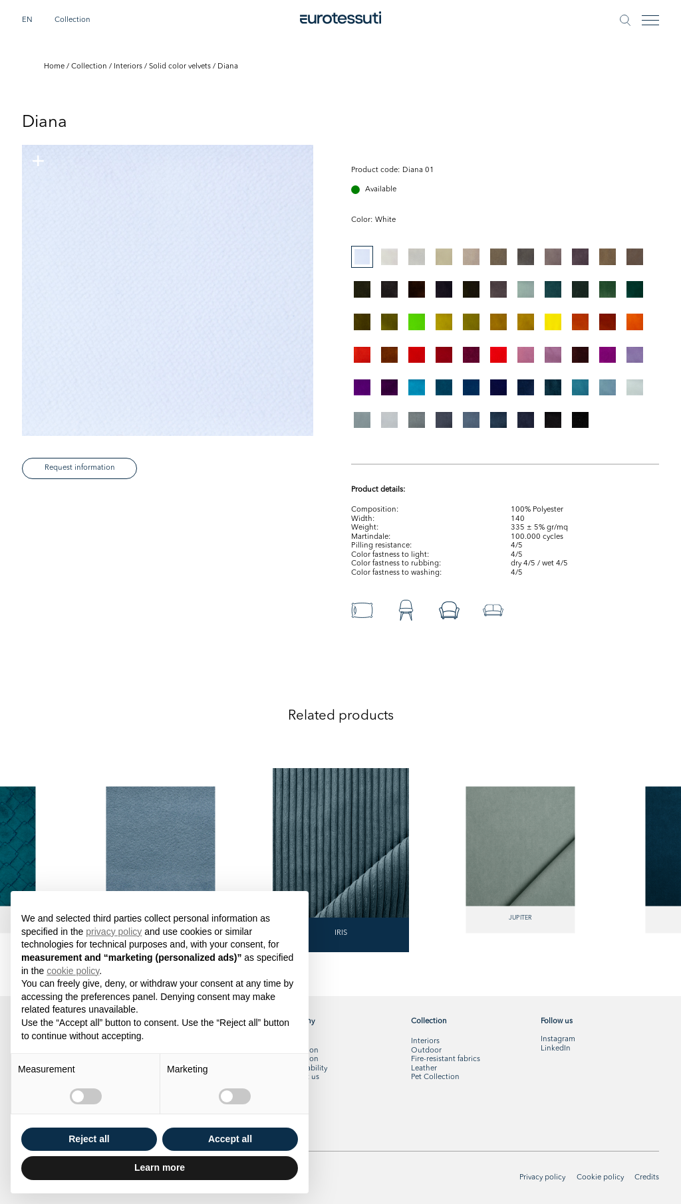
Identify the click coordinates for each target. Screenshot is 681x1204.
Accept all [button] (230, 1139)
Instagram (558, 1039)
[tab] (362, 257)
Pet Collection (435, 1077)
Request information (80, 468)
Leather (424, 1068)
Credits (646, 1177)
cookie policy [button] (73, 970)
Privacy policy (542, 1177)
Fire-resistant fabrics (445, 1059)
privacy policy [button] (114, 931)
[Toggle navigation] (650, 20)
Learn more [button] (159, 1167)
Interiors (128, 66)
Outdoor (426, 1050)
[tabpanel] (167, 290)
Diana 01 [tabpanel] (418, 170)
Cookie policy (600, 1177)
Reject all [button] (88, 1139)
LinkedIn (556, 1049)
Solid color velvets (180, 66)
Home (54, 66)
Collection (72, 20)
